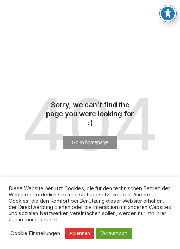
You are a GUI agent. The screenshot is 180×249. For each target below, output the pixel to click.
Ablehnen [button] (79, 233)
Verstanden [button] (114, 233)
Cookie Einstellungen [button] (35, 233)
